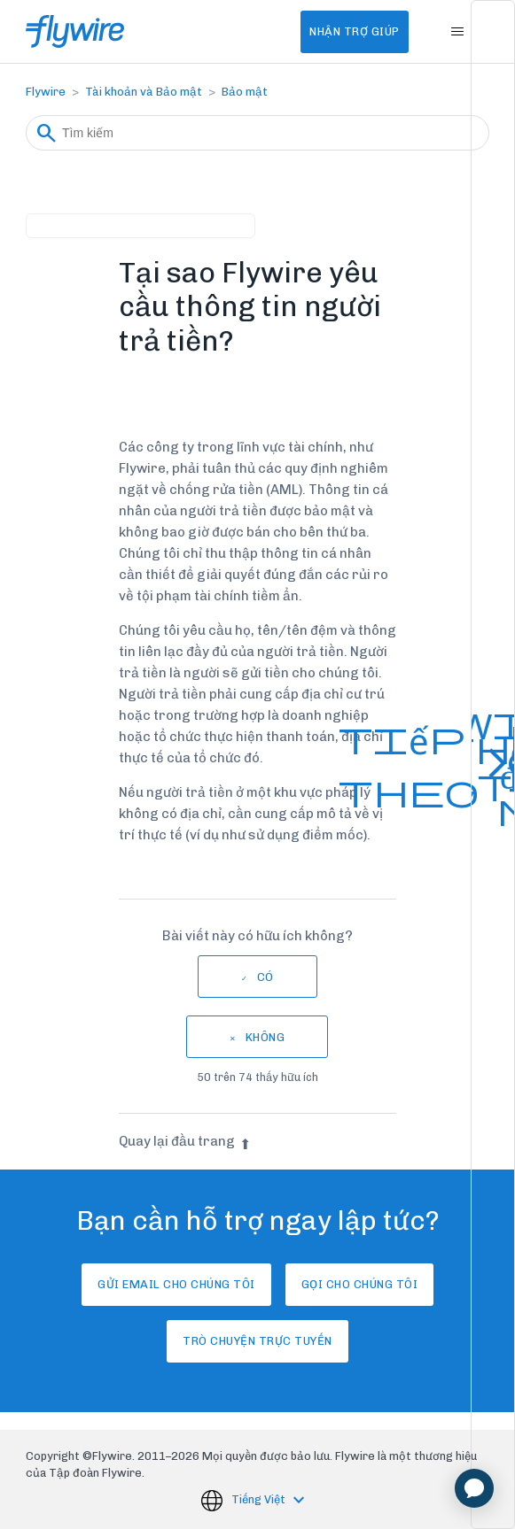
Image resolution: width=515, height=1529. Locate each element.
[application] (474, 1488)
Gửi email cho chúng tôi (176, 1284)
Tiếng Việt (259, 1499)
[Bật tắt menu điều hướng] (457, 32)
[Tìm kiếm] (257, 133)
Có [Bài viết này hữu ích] (265, 977)
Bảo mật (245, 91)
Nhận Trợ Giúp (354, 31)
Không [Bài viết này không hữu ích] (265, 1037)
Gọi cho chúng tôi (359, 1284)
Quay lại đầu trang (185, 1141)
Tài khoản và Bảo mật (143, 91)
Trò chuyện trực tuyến (257, 1341)
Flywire (46, 91)
